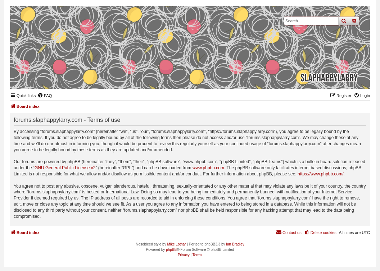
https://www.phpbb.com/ (320, 173)
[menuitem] (44, 95)
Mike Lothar (176, 244)
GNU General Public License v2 (65, 167)
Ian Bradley (235, 244)
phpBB (171, 250)
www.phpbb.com (208, 167)
